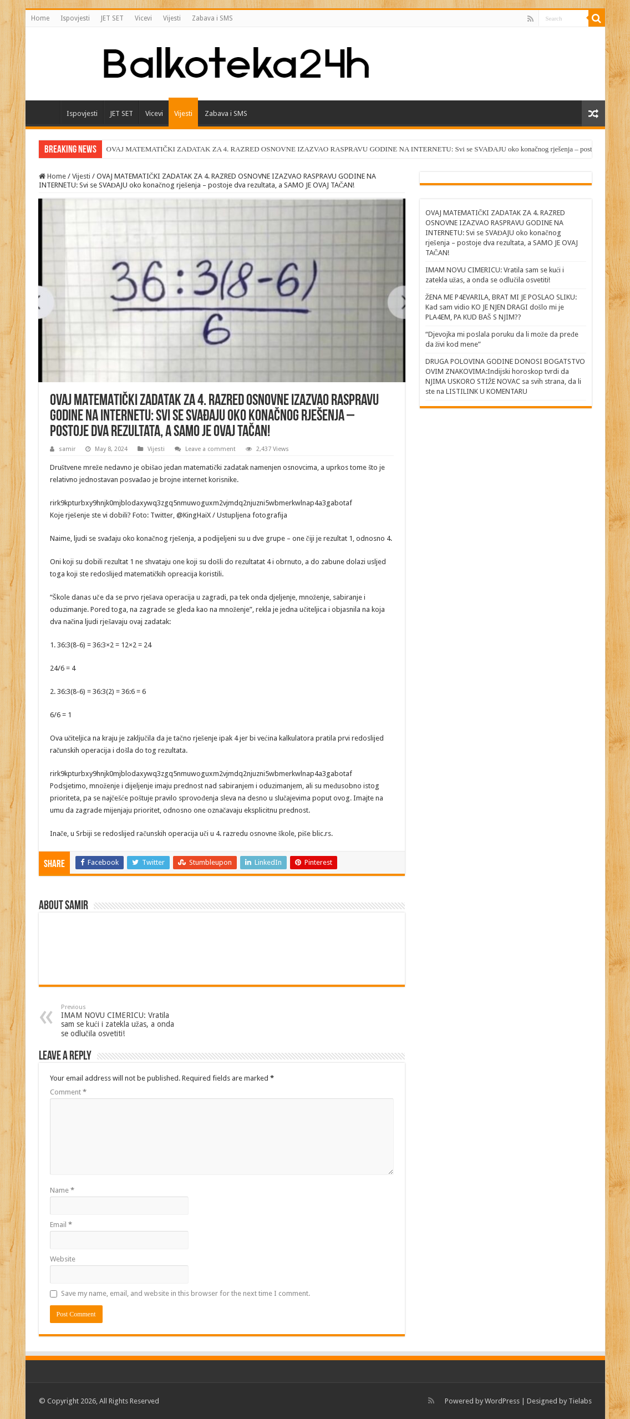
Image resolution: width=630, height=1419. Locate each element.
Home (40, 18)
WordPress (502, 1401)
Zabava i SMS (212, 18)
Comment (68, 1092)
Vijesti (172, 18)
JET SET (112, 18)
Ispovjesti (75, 18)
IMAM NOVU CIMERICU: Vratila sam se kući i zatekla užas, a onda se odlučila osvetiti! (118, 1021)
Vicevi (143, 18)
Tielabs (580, 1401)
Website (62, 1259)
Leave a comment (210, 449)
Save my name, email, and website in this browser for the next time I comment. (185, 1293)
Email (61, 1224)
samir (67, 449)
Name (62, 1190)
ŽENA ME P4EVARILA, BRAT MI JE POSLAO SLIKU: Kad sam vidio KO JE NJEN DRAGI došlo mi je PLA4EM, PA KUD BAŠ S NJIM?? (501, 307)
